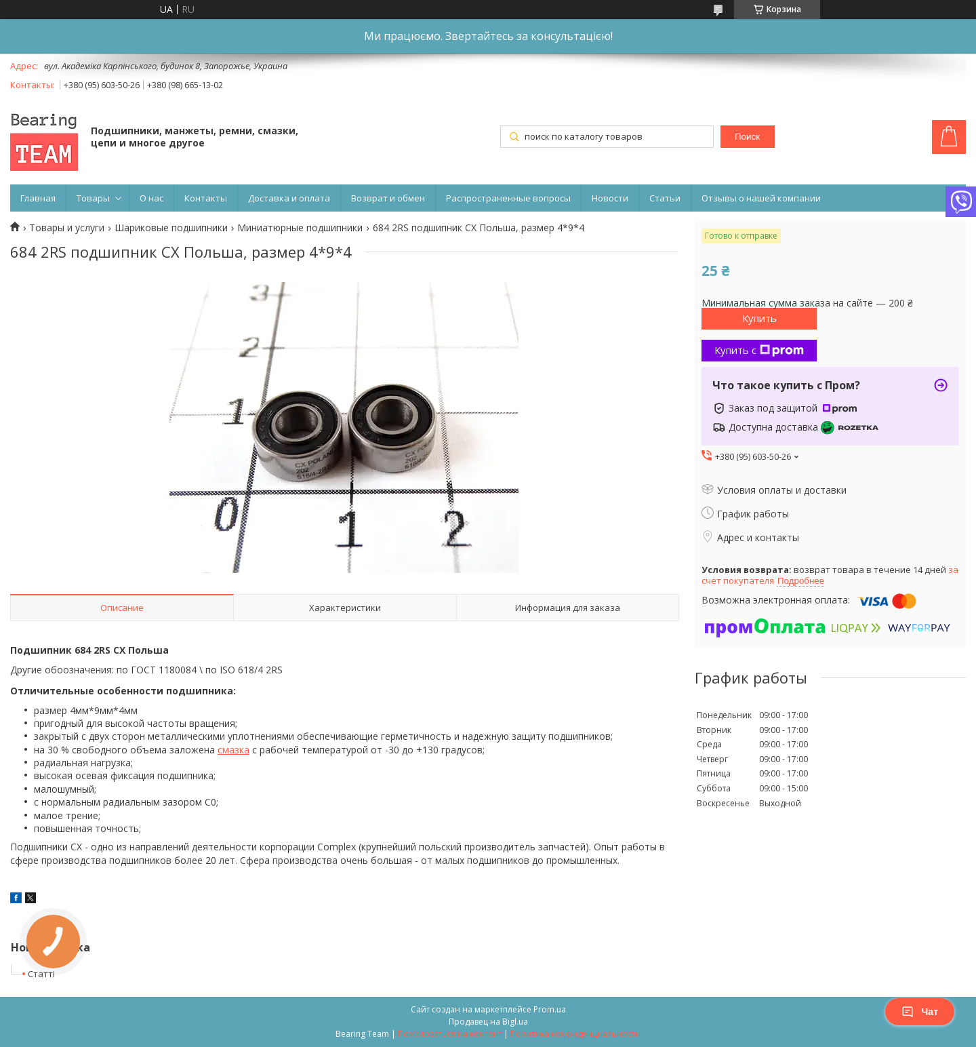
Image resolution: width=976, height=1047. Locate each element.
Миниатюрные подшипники (300, 228)
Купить (759, 318)
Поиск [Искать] (747, 137)
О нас (151, 198)
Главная (38, 198)
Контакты (205, 198)
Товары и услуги (66, 228)
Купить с (759, 350)
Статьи (664, 198)
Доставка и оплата (289, 198)
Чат (919, 1012)
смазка (233, 749)
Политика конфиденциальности (575, 1034)
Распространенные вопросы (508, 198)
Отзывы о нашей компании (761, 198)
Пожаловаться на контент (450, 1034)
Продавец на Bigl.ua (488, 1021)
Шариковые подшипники (171, 228)
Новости (610, 198)
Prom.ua (549, 1009)
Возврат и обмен (388, 198)
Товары (93, 198)
